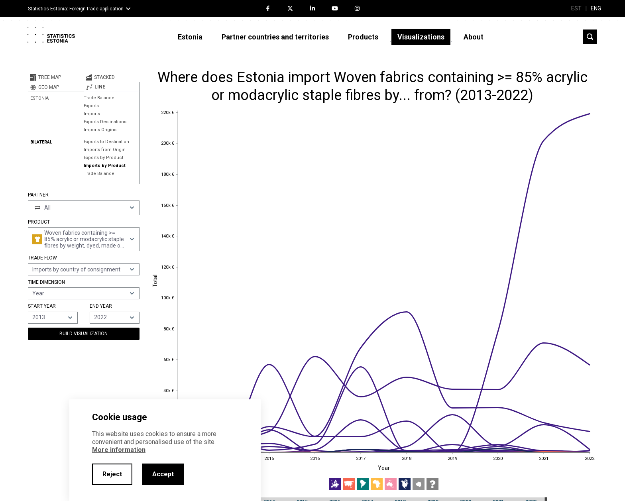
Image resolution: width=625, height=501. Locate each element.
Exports (91, 105)
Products (363, 37)
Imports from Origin (105, 149)
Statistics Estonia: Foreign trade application (76, 9)
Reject (112, 474)
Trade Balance (99, 97)
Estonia (190, 37)
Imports (92, 113)
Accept (163, 474)
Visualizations (420, 37)
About (473, 37)
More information (118, 450)
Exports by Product (103, 157)
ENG (596, 8)
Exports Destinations (105, 121)
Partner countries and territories (275, 37)
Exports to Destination (106, 141)
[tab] (56, 77)
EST (576, 8)
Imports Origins (100, 129)
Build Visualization (83, 333)
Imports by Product (105, 165)
